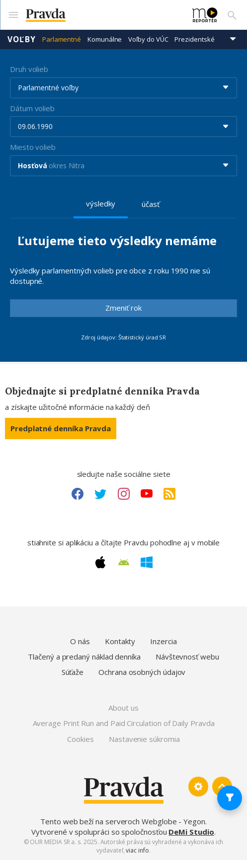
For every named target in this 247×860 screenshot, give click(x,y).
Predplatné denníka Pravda (60, 428)
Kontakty (120, 641)
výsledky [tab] (100, 203)
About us (123, 708)
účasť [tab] (151, 204)
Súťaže (73, 672)
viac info (137, 850)
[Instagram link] (124, 493)
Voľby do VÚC (148, 39)
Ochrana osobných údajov (141, 672)
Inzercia (163, 641)
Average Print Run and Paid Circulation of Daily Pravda (124, 723)
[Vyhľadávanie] (232, 15)
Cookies (80, 739)
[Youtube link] (147, 493)
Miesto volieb (33, 147)
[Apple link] (100, 562)
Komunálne (104, 39)
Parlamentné (61, 39)
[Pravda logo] (103, 15)
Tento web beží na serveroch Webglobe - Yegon (122, 821)
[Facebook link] (77, 493)
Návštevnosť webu (187, 657)
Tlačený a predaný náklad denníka (84, 657)
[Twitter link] (100, 493)
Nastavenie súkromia (144, 739)
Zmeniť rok (123, 308)
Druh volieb (29, 69)
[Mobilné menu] (13, 14)
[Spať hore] (222, 786)
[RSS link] (169, 493)
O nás (80, 641)
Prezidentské (194, 39)
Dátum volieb (32, 108)
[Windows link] (147, 562)
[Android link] (124, 562)
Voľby (21, 39)
